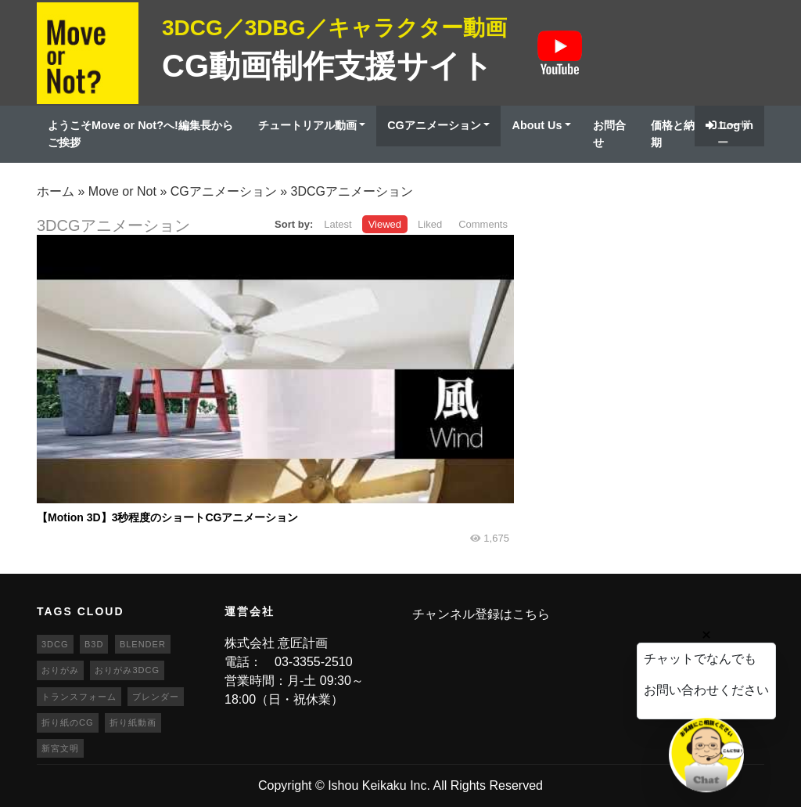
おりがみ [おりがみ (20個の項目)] (60, 670)
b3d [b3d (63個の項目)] (93, 644)
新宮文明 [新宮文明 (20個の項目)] (60, 748)
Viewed (384, 224)
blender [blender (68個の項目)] (143, 644)
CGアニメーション (434, 125)
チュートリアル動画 (307, 125)
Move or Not (122, 191)
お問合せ (609, 134)
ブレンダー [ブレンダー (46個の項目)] (155, 696)
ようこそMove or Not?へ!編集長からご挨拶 (140, 134)
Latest (337, 224)
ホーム (55, 191)
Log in (729, 125)
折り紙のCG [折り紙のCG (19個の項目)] (67, 722)
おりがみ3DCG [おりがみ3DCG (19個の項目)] (127, 670)
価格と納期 (673, 134)
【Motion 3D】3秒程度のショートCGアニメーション (167, 517)
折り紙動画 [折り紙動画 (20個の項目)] (133, 722)
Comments (483, 224)
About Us (537, 125)
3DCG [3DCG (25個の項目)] (55, 644)
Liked (430, 224)
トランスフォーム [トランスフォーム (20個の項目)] (79, 696)
